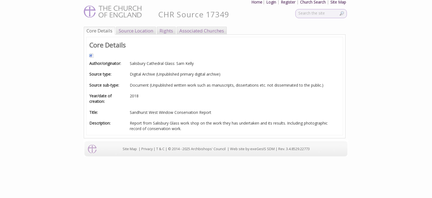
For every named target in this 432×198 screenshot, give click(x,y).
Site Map (130, 149)
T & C (160, 149)
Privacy (147, 149)
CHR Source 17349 (193, 14)
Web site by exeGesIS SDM (252, 149)
